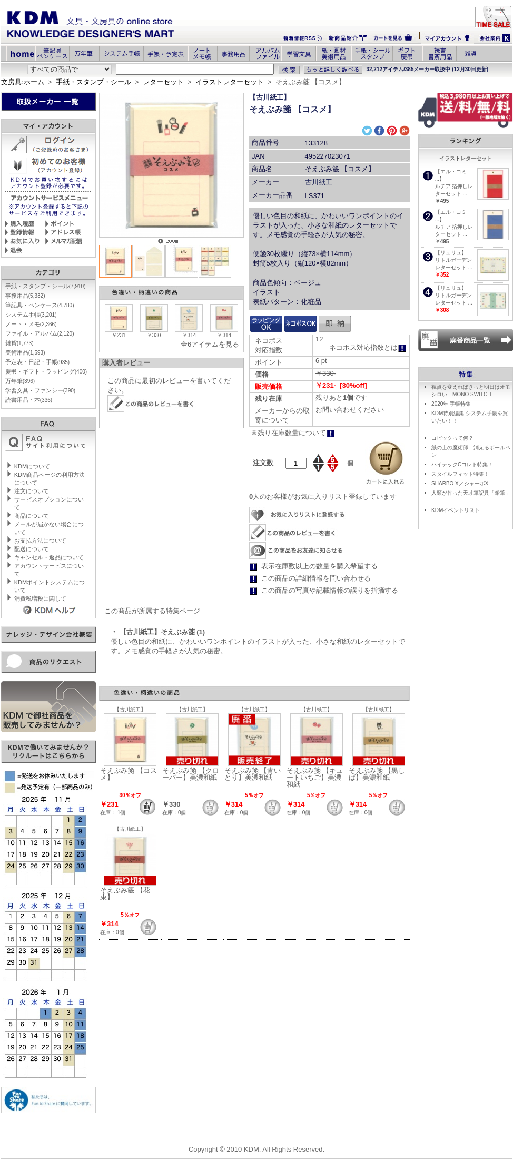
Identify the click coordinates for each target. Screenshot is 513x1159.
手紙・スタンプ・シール (93, 82)
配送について (31, 549)
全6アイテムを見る (210, 344)
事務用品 (25, 295)
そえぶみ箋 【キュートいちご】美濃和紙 (315, 777)
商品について (31, 516)
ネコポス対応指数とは (368, 347)
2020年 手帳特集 (451, 404)
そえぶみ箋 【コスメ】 (128, 774)
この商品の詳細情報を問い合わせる (316, 578)
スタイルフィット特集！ (460, 474)
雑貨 (19, 343)
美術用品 (25, 352)
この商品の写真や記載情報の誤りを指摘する (329, 590)
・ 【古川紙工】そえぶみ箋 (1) (158, 632)
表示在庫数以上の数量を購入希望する (319, 566)
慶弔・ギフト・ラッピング (46, 371)
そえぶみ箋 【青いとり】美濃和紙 (252, 774)
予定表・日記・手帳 (37, 362)
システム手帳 (31, 314)
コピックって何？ (452, 438)
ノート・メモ (31, 324)
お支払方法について (40, 540)
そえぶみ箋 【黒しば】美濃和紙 (377, 774)
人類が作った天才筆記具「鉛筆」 (470, 493)
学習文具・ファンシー (40, 390)
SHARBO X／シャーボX (459, 483)
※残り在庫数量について (293, 433)
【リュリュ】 (451, 253)
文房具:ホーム (22, 82)
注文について (31, 491)
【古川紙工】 (269, 97)
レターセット (163, 82)
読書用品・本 (28, 400)
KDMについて (32, 466)
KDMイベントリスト (455, 510)
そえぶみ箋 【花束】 (125, 893)
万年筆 (20, 381)
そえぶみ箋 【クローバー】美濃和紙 (190, 774)
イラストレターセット (229, 82)
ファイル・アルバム (39, 333)
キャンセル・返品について (49, 557)
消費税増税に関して (40, 598)
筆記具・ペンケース (39, 305)
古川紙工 (318, 182)
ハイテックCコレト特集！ (462, 464)
